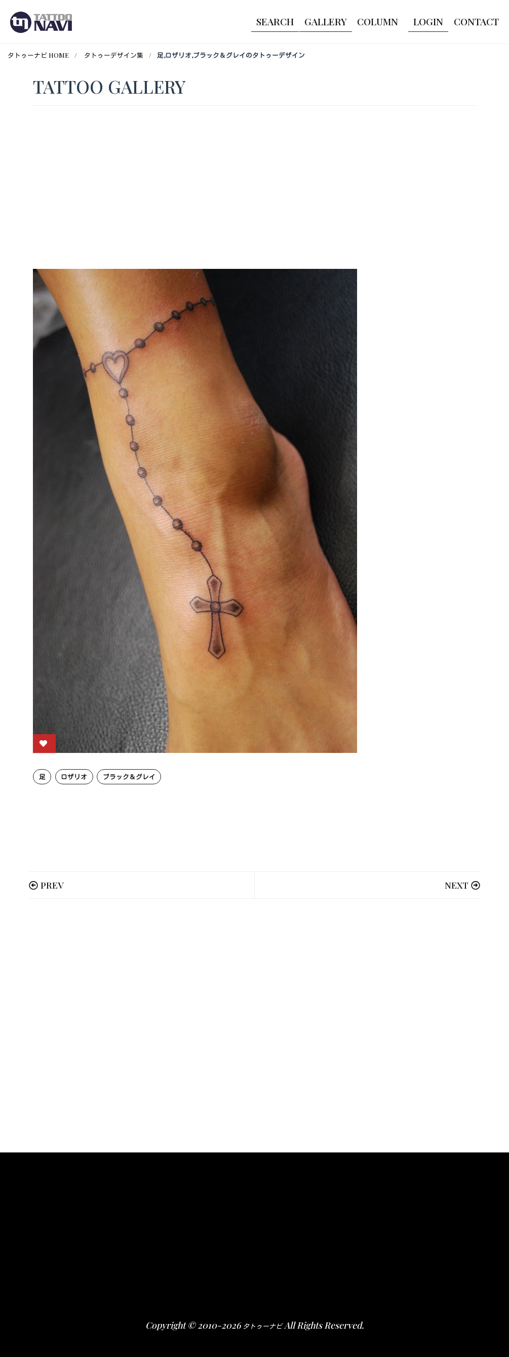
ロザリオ (74, 776)
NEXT (456, 885)
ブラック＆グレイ (129, 776)
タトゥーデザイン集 (113, 55)
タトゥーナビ (262, 1326)
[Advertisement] (254, 1025)
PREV (52, 885)
